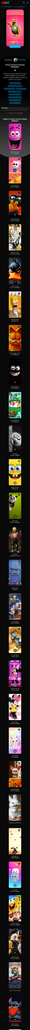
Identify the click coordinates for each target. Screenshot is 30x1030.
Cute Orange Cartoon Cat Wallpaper (15, 353)
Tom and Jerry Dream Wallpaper (15, 622)
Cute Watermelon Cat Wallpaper (15, 420)
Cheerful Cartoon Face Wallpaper (15, 152)
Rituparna (19, 60)
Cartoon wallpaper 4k (15, 83)
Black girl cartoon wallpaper (15, 86)
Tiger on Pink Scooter (15, 990)
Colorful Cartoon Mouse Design (15, 689)
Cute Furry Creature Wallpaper (15, 454)
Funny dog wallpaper (15, 103)
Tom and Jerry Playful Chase (15, 655)
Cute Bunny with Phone (15, 823)
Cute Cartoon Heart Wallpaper (15, 1024)
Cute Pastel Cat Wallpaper (15, 756)
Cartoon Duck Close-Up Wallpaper (15, 286)
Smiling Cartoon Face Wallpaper (15, 387)
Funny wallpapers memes (15, 91)
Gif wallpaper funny (9, 89)
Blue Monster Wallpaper (15, 588)
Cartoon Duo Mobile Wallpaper (15, 957)
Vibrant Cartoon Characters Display (15, 253)
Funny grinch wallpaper (15, 94)
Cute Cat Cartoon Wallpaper (15, 890)
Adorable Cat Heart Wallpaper (15, 857)
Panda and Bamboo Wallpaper (15, 521)
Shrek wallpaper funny (15, 100)
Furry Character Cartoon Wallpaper (15, 219)
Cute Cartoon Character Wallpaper (15, 722)
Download (15, 46)
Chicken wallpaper (19, 6)
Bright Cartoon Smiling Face (15, 488)
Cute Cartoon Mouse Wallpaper (15, 186)
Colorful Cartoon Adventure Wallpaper (15, 924)
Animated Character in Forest (15, 555)
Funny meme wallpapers (15, 97)
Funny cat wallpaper (21, 89)
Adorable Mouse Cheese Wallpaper (15, 789)
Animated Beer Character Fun (15, 320)
